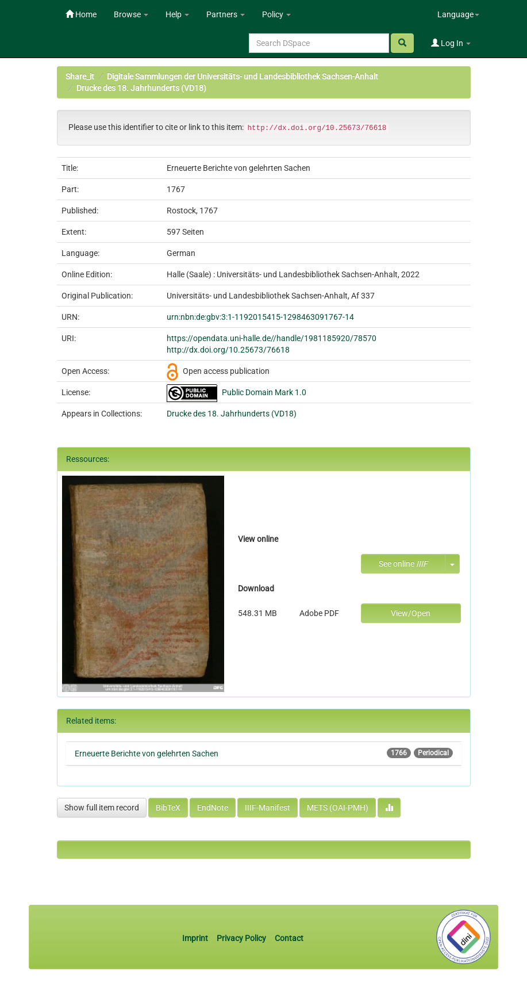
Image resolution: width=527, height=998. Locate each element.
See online (403, 563)
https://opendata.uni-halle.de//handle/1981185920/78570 (271, 338)
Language (458, 14)
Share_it (80, 76)
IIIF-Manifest (267, 807)
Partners (225, 14)
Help (177, 14)
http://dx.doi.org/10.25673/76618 (228, 349)
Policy (276, 14)
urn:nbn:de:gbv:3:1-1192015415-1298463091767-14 (260, 317)
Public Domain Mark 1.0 (264, 392)
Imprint (196, 938)
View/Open (410, 613)
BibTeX (168, 807)
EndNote (212, 807)
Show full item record (101, 807)
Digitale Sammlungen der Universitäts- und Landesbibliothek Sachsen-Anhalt (242, 76)
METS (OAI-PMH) (337, 807)
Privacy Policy (241, 938)
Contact (289, 938)
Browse (131, 14)
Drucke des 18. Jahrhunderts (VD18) (141, 88)
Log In (451, 43)
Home (81, 14)
